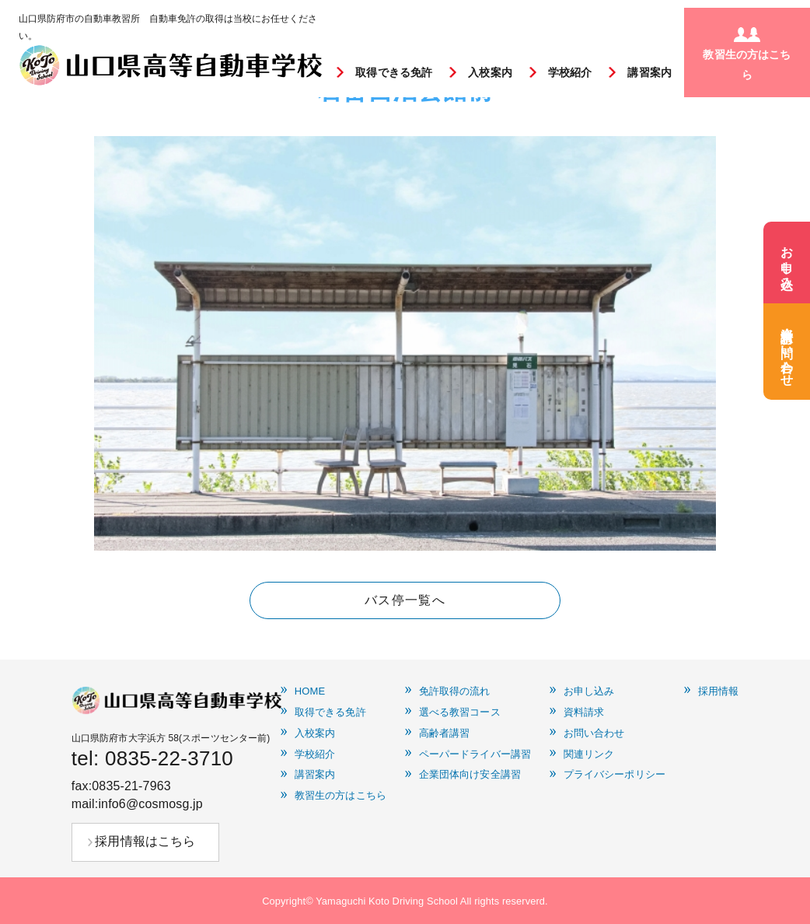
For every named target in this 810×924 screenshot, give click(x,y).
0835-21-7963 (131, 786)
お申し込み (589, 691)
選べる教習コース (460, 712)
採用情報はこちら (145, 841)
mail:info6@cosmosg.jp (137, 803)
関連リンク (589, 754)
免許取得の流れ (455, 691)
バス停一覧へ (405, 600)
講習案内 (649, 72)
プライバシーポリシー (614, 774)
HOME (310, 691)
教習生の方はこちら (340, 795)
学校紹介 (570, 72)
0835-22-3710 (169, 758)
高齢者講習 (444, 733)
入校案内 (490, 72)
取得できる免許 (393, 72)
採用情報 (718, 691)
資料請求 (584, 712)
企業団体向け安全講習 (470, 774)
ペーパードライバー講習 (475, 754)
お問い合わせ (594, 733)
